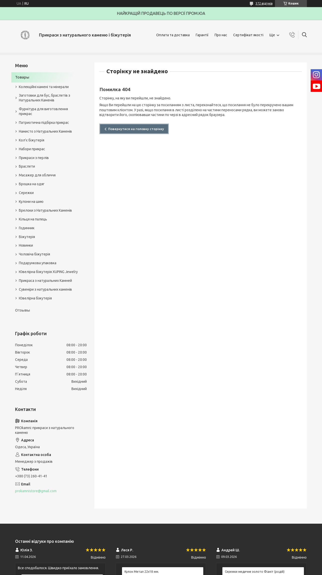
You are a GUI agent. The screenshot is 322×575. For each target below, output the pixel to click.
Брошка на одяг (32, 184)
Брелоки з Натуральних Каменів (45, 210)
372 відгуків (264, 3)
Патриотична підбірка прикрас (44, 123)
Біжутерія (27, 237)
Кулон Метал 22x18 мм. (142, 571)
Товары (22, 77)
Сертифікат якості (248, 35)
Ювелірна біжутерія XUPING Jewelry (48, 272)
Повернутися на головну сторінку (136, 129)
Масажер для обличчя (37, 175)
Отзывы (22, 310)
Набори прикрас (32, 149)
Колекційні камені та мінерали (44, 87)
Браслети (27, 166)
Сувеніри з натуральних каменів (45, 289)
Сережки (26, 193)
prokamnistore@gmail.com (36, 491)
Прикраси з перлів (34, 158)
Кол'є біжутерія (31, 140)
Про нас (221, 35)
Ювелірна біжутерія (35, 298)
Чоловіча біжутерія (34, 254)
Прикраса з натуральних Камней (45, 281)
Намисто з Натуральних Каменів (45, 131)
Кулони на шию (31, 202)
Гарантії (202, 35)
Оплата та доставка (173, 35)
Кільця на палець (33, 219)
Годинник (26, 228)
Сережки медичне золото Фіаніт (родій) (255, 571)
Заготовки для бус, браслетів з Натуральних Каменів (44, 97)
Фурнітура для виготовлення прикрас (43, 111)
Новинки (26, 245)
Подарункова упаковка (37, 263)
